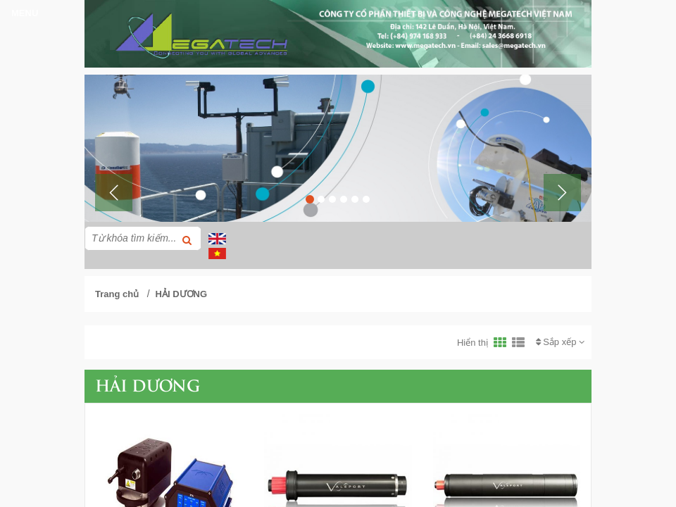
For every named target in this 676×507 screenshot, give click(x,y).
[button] (113, 192)
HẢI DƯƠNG (182, 294)
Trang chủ (117, 294)
